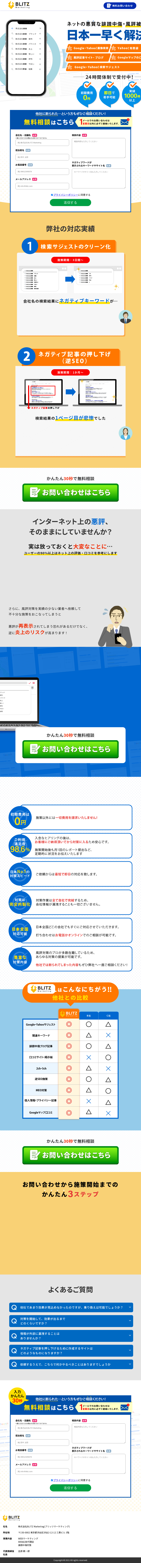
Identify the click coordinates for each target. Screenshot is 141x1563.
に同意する (71, 194)
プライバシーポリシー (65, 194)
